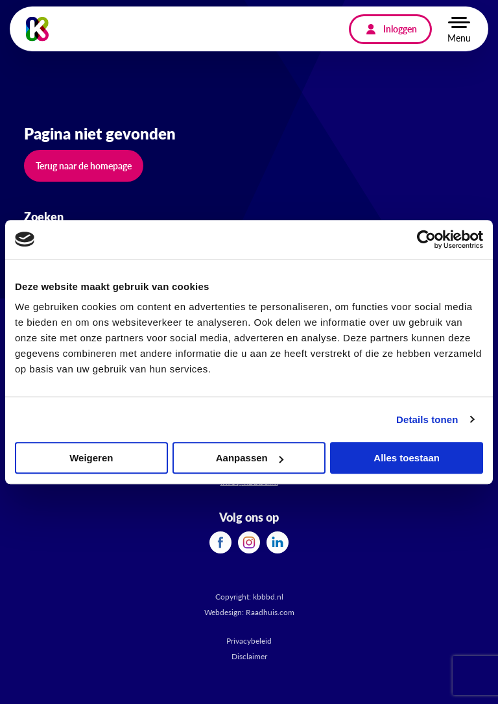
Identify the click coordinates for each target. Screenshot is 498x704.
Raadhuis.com (270, 612)
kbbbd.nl (268, 596)
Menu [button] (459, 37)
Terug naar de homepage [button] (84, 165)
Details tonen (427, 419)
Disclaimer (249, 656)
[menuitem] (220, 542)
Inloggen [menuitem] (400, 28)
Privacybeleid (249, 640)
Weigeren (91, 457)
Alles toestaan (407, 457)
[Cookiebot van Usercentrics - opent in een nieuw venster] (426, 239)
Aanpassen (249, 457)
